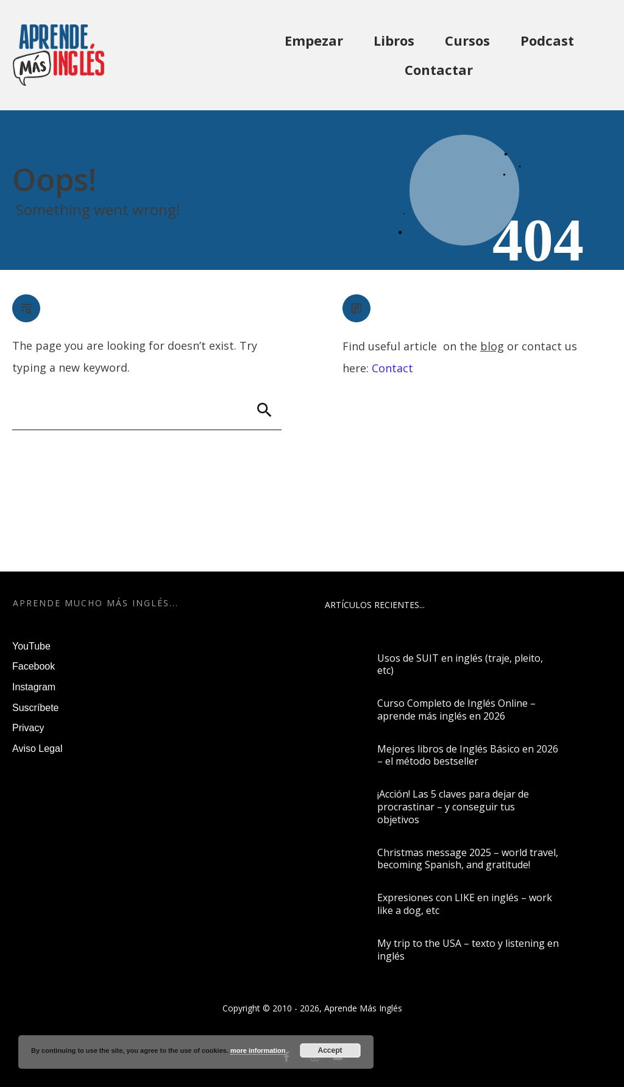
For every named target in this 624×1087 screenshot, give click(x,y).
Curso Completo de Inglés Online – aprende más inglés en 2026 (456, 709)
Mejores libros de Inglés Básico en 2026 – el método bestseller (467, 755)
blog (492, 346)
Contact (392, 368)
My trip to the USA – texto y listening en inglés (468, 950)
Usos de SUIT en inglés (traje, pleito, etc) (460, 664)
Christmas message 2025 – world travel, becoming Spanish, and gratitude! (467, 859)
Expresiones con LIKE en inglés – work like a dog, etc (464, 904)
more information (257, 1050)
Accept (330, 1050)
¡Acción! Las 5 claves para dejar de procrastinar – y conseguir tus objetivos (453, 806)
